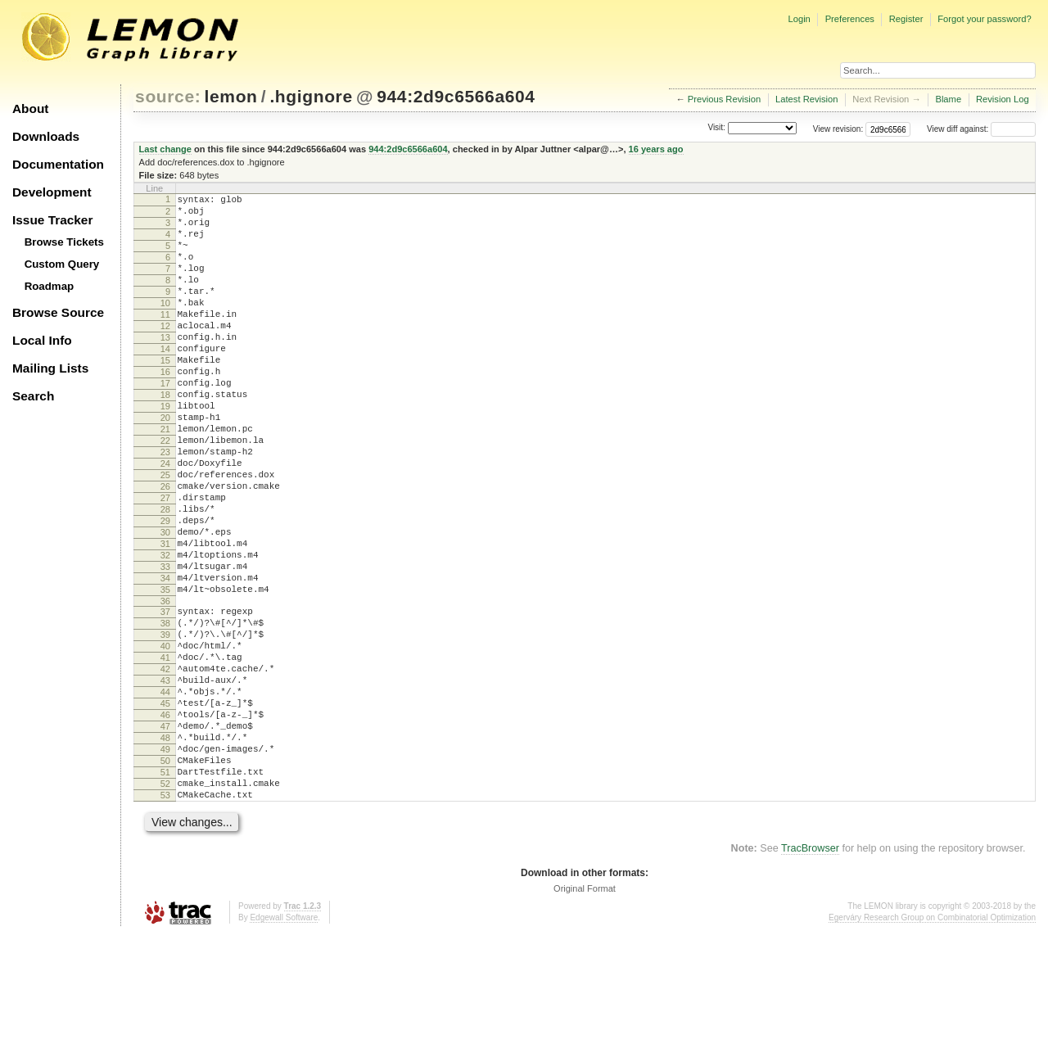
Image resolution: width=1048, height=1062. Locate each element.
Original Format (584, 1016)
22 (165, 492)
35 (165, 673)
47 (165, 837)
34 (165, 659)
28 (165, 576)
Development (52, 192)
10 (165, 325)
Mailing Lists (50, 368)
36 (165, 687)
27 (165, 562)
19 (165, 450)
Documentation (58, 164)
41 (165, 753)
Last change (165, 149)
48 (165, 851)
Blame (948, 99)
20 (165, 464)
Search (33, 396)
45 (165, 809)
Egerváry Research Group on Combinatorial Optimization (932, 1045)
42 (165, 767)
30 (165, 603)
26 (165, 548)
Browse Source (58, 312)
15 (165, 395)
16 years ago (656, 149)
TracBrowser (810, 976)
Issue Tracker (52, 220)
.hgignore (310, 96)
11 (165, 339)
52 (165, 906)
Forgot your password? (984, 19)
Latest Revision (806, 99)
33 (165, 645)
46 (165, 823)
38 (165, 711)
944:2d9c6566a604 (456, 96)
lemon (231, 96)
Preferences (849, 19)
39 (165, 725)
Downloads (45, 136)
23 (165, 506)
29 (165, 589)
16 (165, 409)
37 (165, 698)
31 (165, 617)
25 (165, 534)
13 (165, 367)
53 (165, 920)
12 (165, 353)
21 (165, 478)
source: (168, 96)
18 (165, 436)
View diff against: (981, 128)
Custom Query (62, 264)
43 (165, 781)
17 (165, 422)
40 (165, 739)
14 (165, 381)
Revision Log (1002, 99)
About (30, 108)
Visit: (716, 128)
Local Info (42, 340)
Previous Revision (724, 99)
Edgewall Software (284, 1045)
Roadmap (50, 286)
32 (165, 631)
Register (906, 19)
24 (165, 520)
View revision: (838, 128)
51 (165, 892)
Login (799, 19)
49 (165, 865)
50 (165, 878)
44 (165, 795)
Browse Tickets (64, 242)
